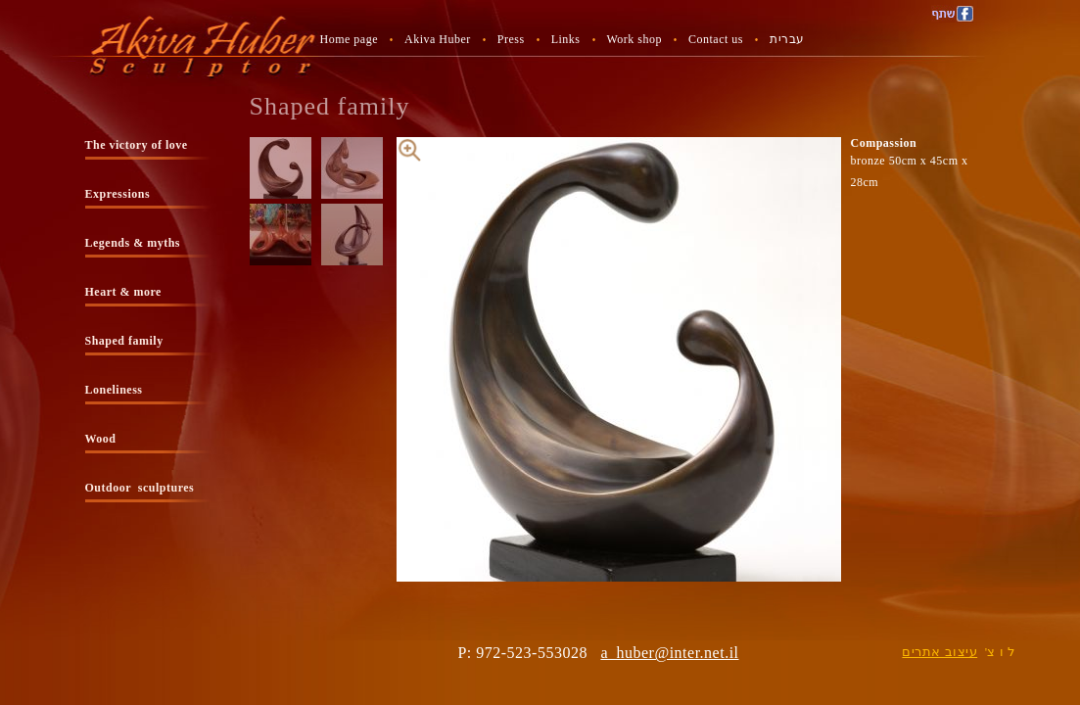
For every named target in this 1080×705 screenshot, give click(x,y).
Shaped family (124, 341)
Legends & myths (133, 243)
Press (511, 39)
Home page (349, 39)
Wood (101, 439)
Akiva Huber (437, 39)
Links (566, 39)
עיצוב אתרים (939, 651)
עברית (787, 39)
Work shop (635, 39)
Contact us (715, 39)
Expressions (118, 194)
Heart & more (123, 292)
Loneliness (114, 390)
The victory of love (136, 145)
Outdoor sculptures (140, 487)
